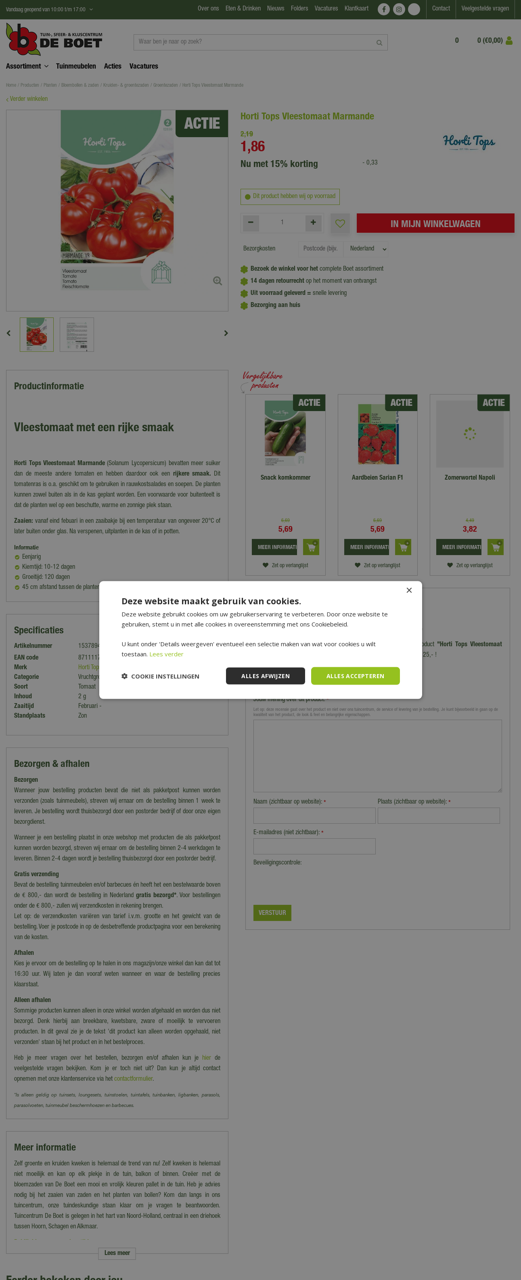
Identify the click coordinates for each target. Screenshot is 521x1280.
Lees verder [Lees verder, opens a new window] (166, 653)
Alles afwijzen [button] (265, 675)
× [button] (409, 590)
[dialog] (260, 640)
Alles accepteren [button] (355, 675)
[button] (160, 676)
